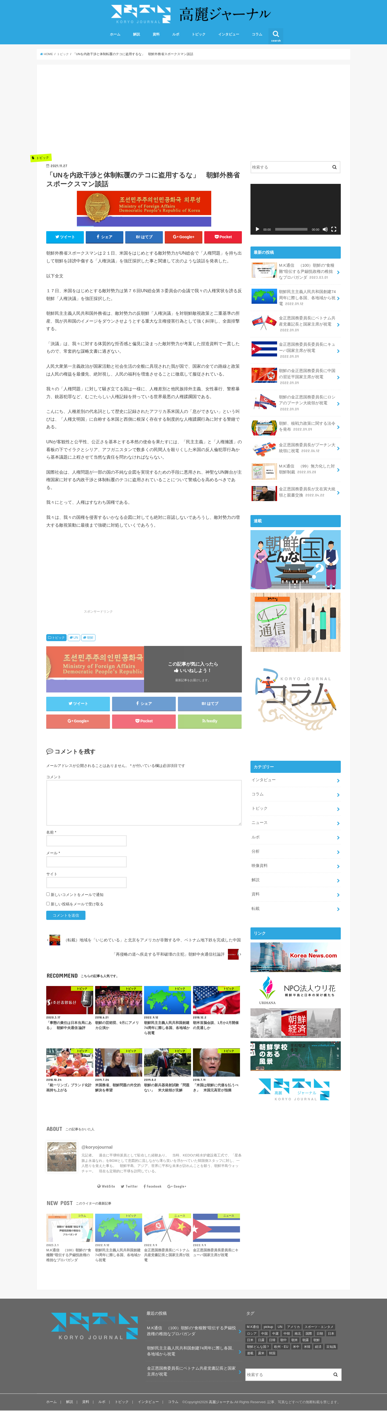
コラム (257, 35)
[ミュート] (325, 229)
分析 (256, 850)
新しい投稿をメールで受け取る (77, 904)
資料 (156, 35)
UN (75, 638)
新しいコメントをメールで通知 (77, 895)
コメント (53, 777)
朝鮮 (90, 638)
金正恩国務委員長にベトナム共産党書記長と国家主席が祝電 (293, 324)
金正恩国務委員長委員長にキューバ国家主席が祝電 (293, 350)
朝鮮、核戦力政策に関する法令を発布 (293, 427)
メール (53, 854)
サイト (52, 874)
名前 (51, 833)
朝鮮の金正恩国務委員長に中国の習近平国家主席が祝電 (293, 376)
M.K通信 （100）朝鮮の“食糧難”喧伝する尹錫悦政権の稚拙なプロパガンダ (293, 271)
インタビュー (228, 35)
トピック (199, 35)
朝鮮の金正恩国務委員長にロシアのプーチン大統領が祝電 (293, 402)
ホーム (115, 35)
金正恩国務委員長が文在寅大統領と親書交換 (293, 493)
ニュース (260, 821)
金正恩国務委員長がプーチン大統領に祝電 (293, 448)
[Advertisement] (144, 111)
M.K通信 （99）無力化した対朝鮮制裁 (293, 470)
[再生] (257, 229)
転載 (256, 907)
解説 (136, 35)
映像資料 (260, 864)
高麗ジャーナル (221, 1403)
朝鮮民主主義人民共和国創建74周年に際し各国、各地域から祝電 (294, 297)
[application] (295, 209)
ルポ (175, 35)
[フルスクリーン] (333, 229)
